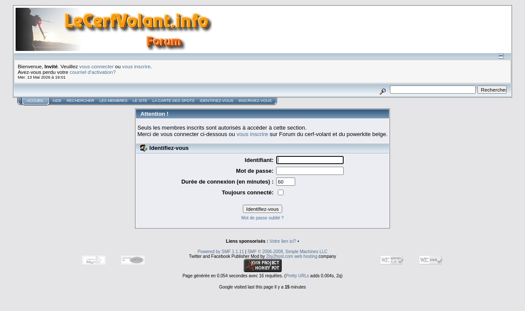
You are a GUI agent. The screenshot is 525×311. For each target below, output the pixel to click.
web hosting (305, 256)
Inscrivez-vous (255, 100)
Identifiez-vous (216, 100)
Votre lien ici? (283, 241)
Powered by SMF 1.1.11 (220, 251)
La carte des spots (173, 100)
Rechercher (80, 100)
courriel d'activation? (93, 72)
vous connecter (96, 66)
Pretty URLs (297, 275)
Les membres (114, 100)
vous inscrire (136, 66)
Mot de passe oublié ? (263, 218)
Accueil (35, 100)
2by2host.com (279, 256)
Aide (56, 100)
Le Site (140, 100)
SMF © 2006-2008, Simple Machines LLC (288, 251)
